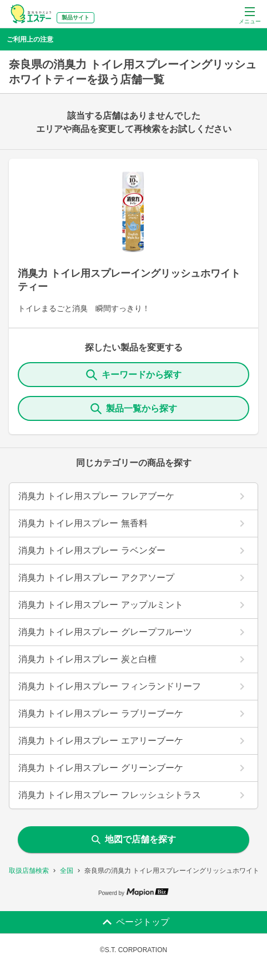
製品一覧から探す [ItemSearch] (133, 408)
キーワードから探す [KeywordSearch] (134, 374)
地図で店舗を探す (134, 839)
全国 (66, 871)
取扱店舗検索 (29, 871)
